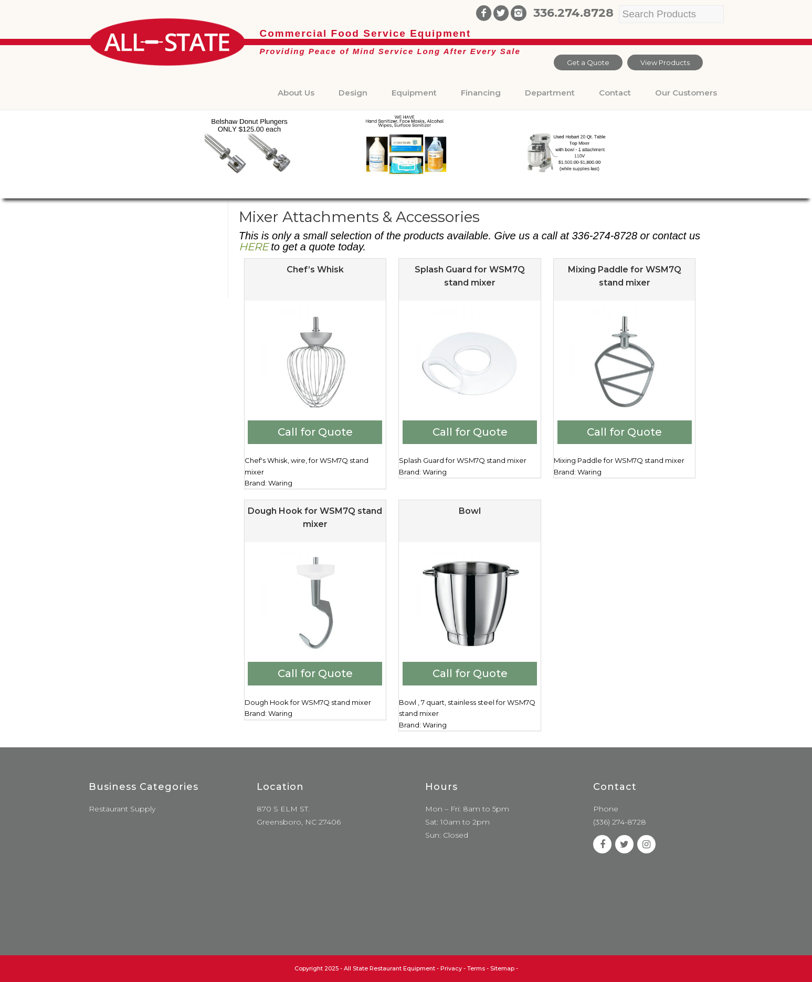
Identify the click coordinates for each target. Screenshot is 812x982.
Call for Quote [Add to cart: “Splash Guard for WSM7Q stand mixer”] (470, 432)
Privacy (451, 968)
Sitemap (502, 968)
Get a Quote (588, 62)
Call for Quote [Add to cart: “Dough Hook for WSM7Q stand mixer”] (315, 673)
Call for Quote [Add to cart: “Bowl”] (470, 673)
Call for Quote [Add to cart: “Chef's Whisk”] (315, 432)
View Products (665, 62)
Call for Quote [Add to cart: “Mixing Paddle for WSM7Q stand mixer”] (624, 432)
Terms (476, 968)
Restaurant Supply (122, 809)
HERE (253, 246)
